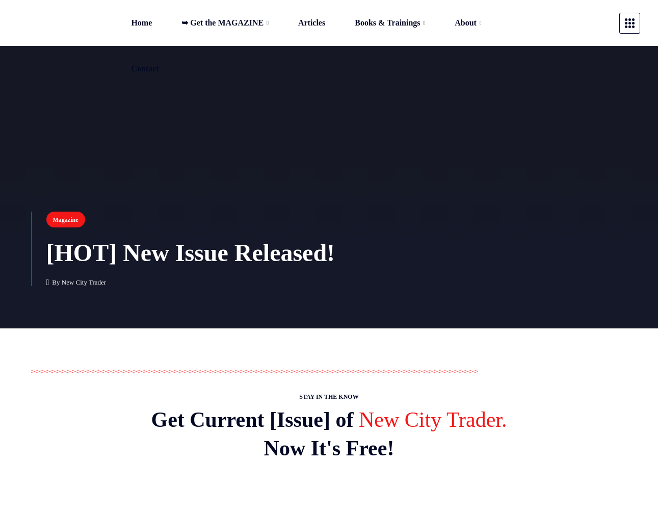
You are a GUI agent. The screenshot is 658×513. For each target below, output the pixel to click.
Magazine (65, 219)
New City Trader (84, 282)
